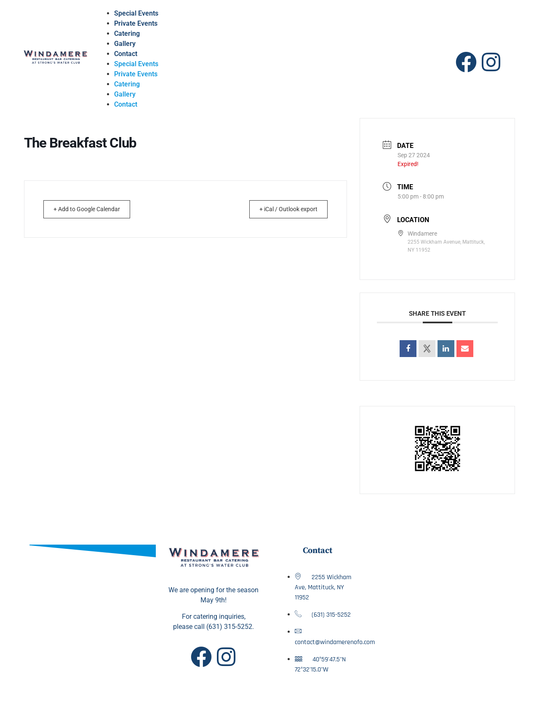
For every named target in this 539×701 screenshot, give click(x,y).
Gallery (125, 44)
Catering (127, 34)
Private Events (135, 23)
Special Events (136, 13)
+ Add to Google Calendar (92, 209)
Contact (125, 54)
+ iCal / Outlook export (283, 209)
